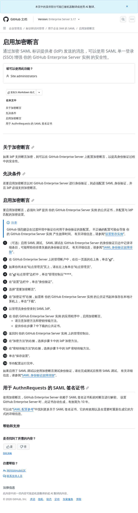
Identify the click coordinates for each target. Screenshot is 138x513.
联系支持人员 (12, 476)
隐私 (40, 499)
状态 (49, 499)
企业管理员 (15, 28)
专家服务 (68, 499)
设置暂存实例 (114, 234)
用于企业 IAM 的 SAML (61, 28)
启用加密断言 (87, 28)
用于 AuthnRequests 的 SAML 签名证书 (46, 388)
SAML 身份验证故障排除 (38, 375)
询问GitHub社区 (14, 470)
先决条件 (14, 174)
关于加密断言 (18, 147)
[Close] (127, 6)
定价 (57, 499)
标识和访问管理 (35, 28)
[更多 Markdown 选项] (39, 92)
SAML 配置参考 (23, 409)
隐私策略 (7, 453)
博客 (78, 499)
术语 (32, 499)
